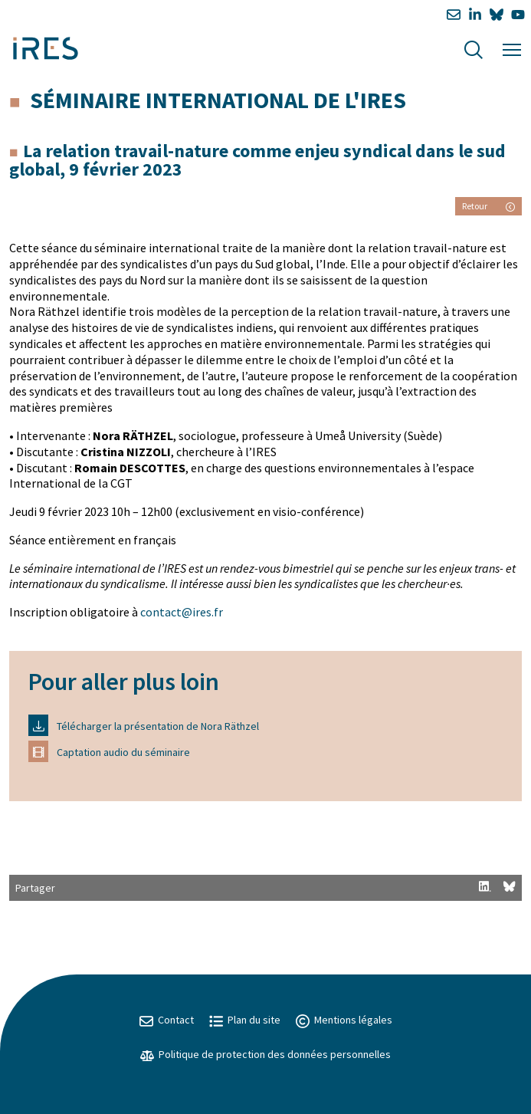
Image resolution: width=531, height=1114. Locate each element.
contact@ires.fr (181, 611)
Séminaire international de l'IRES (218, 99)
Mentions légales (344, 1020)
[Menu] (512, 48)
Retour (488, 206)
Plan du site (244, 1020)
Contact (166, 1020)
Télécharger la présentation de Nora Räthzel (143, 725)
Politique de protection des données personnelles (265, 1054)
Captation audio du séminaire (109, 751)
